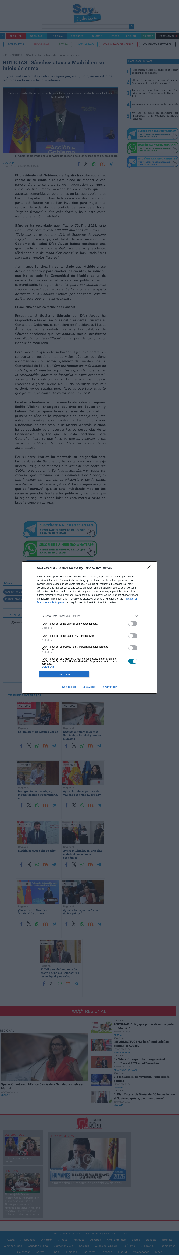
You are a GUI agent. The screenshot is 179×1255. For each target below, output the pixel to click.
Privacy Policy (109, 686)
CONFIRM (64, 674)
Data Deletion (69, 686)
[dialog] (89, 627)
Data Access (89, 686)
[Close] (150, 568)
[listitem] (89, 616)
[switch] (132, 623)
